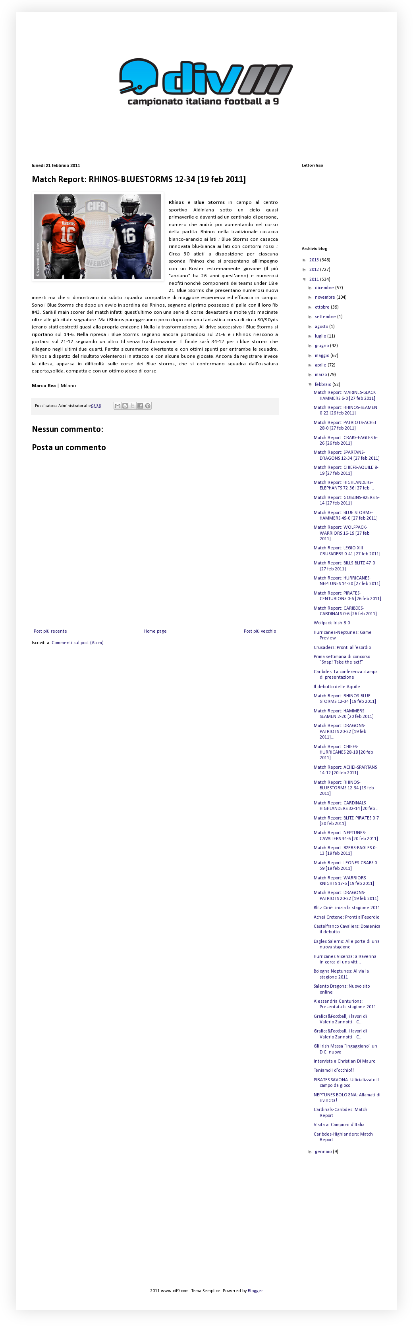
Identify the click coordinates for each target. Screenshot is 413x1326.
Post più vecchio (260, 631)
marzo (321, 374)
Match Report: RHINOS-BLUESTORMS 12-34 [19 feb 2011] (344, 788)
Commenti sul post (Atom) (78, 643)
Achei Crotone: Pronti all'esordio (346, 917)
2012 (314, 269)
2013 (314, 260)
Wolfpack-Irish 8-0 (332, 623)
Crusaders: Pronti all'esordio (342, 647)
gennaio (324, 1151)
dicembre (325, 288)
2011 (314, 279)
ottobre (323, 307)
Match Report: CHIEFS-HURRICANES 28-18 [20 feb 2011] (343, 753)
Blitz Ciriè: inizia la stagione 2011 (347, 908)
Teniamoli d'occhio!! (334, 1070)
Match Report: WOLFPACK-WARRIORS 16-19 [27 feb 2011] (341, 533)
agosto (322, 326)
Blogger (255, 1291)
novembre (325, 297)
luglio (321, 336)
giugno (322, 345)
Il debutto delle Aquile (337, 687)
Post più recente (50, 631)
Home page (155, 631)
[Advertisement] (341, 1210)
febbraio (323, 384)
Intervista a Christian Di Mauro (344, 1061)
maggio (322, 355)
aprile (321, 365)
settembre (326, 317)
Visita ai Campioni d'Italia (339, 1125)
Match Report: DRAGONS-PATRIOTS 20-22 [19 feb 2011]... (340, 731)
